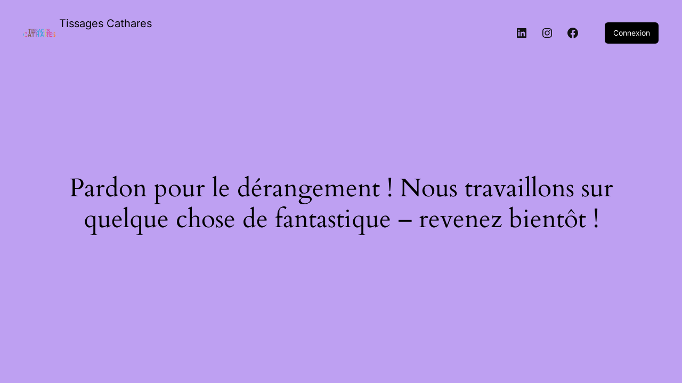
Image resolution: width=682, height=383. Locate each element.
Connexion (631, 32)
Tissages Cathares (105, 23)
